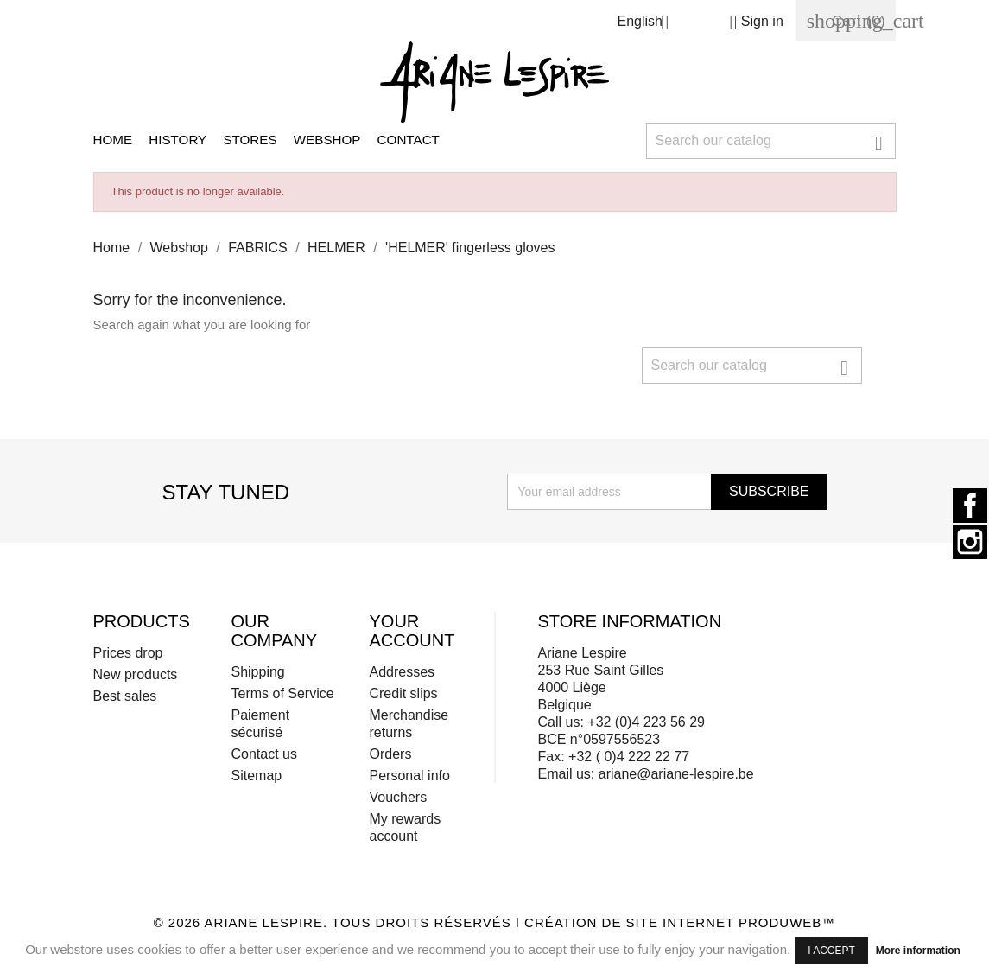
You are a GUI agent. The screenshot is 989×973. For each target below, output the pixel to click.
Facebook (970, 505)
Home (113, 139)
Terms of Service (282, 693)
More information (918, 950)
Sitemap (256, 775)
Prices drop (128, 652)
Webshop (327, 139)
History (177, 139)
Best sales (125, 696)
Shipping (257, 672)
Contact (408, 139)
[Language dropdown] (649, 24)
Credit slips (403, 693)
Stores (249, 139)
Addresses (401, 672)
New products (135, 674)
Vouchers (398, 797)
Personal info (409, 775)
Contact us (263, 754)
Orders (390, 754)
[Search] (771, 141)
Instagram (970, 542)
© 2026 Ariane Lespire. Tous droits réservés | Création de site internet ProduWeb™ (495, 922)
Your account (411, 631)
